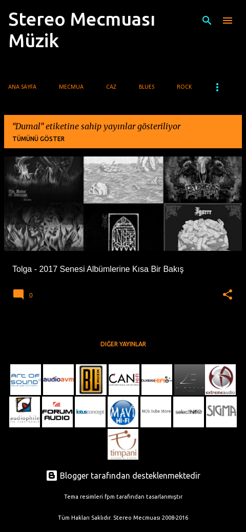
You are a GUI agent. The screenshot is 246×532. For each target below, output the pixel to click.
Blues (146, 87)
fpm (110, 497)
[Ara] (207, 20)
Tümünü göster (38, 138)
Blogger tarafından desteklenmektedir (123, 475)
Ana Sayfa (22, 87)
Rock (184, 87)
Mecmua (71, 87)
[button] (227, 295)
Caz (111, 87)
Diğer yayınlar (123, 344)
